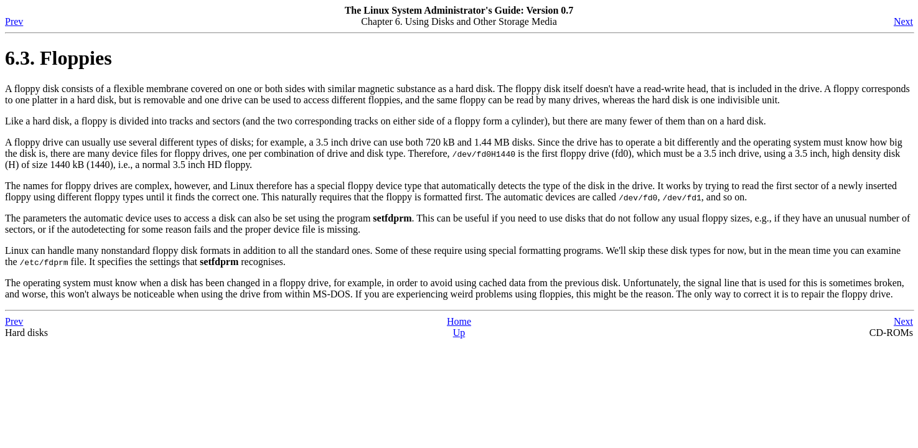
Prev (14, 21)
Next (903, 21)
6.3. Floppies (58, 58)
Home (459, 321)
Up (459, 332)
